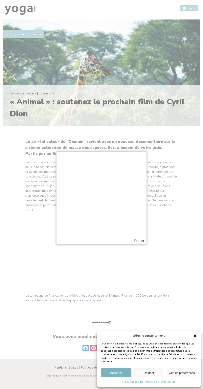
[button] (195, 336)
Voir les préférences (182, 372)
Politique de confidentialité (160, 381)
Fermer (139, 241)
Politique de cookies (132, 381)
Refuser (149, 372)
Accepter (116, 372)
